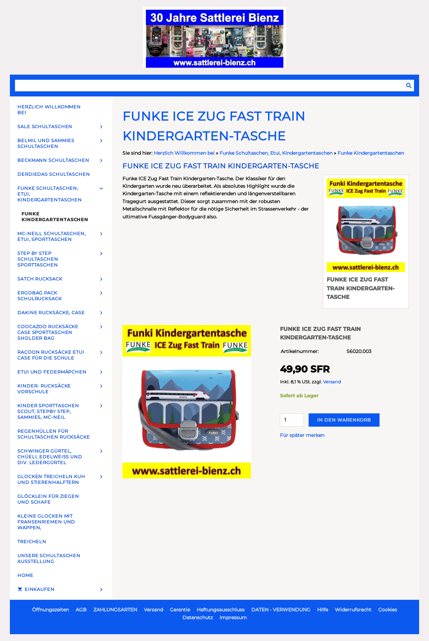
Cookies (387, 610)
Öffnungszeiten (50, 610)
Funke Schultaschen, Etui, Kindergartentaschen (276, 153)
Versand (332, 381)
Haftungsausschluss (221, 610)
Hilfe (322, 610)
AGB (81, 610)
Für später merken (302, 435)
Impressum (233, 617)
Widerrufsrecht (353, 610)
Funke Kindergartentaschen (371, 153)
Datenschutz (197, 617)
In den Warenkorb (344, 420)
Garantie (180, 610)
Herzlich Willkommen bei (185, 153)
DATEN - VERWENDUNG (280, 610)
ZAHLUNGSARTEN (115, 610)
